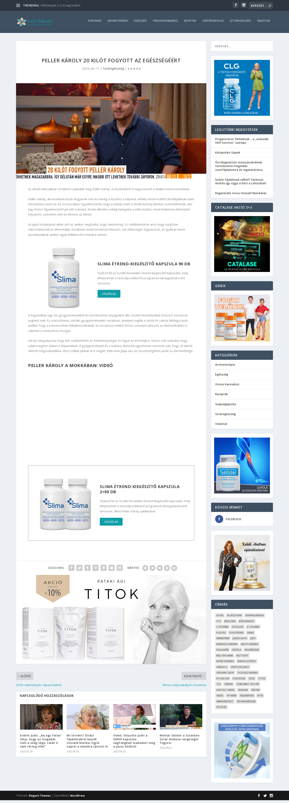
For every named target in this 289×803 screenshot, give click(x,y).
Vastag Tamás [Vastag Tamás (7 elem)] (225, 692)
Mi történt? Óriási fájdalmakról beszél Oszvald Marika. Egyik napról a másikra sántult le (87, 743)
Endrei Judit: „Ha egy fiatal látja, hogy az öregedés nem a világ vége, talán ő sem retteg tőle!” (40, 743)
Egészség (140, 23)
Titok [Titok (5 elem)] (261, 681)
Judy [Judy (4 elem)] (253, 641)
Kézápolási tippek (227, 155)
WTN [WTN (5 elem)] (260, 698)
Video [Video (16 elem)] (219, 698)
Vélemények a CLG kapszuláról (60, 5)
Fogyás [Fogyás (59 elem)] (221, 635)
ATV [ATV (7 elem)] (218, 624)
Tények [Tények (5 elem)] (228, 687)
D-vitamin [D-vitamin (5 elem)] (253, 629)
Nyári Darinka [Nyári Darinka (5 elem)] (225, 664)
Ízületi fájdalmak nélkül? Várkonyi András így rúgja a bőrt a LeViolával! (240, 184)
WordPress (77, 798)
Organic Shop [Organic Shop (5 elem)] (225, 675)
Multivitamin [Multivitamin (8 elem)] (224, 658)
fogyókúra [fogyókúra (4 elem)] (236, 635)
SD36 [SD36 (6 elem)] (252, 681)
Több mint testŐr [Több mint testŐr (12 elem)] (247, 687)
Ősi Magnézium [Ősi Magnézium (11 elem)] (246, 704)
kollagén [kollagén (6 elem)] (222, 652)
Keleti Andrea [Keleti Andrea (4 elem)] (249, 647)
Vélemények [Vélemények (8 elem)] (247, 698)
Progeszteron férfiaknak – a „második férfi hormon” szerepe (242, 143)
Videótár (263, 23)
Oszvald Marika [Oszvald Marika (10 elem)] (247, 675)
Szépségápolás (213, 23)
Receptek (190, 23)
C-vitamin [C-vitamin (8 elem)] (222, 629)
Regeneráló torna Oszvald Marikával (240, 196)
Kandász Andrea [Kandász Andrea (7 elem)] (227, 647)
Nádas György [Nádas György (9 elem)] (246, 664)
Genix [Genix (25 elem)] (250, 635)
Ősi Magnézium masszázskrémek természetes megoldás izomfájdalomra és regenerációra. (239, 168)
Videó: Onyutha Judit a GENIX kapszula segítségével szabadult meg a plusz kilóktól (134, 743)
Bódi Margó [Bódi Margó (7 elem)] (246, 624)
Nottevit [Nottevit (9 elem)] (242, 658)
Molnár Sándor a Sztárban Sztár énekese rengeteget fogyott (179, 741)
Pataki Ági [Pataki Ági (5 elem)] (222, 681)
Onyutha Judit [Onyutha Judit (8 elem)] (240, 670)
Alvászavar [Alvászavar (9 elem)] (234, 618)
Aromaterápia (117, 23)
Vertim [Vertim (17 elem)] (255, 692)
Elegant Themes (40, 798)
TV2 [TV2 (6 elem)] (218, 687)
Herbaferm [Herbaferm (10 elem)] (222, 641)
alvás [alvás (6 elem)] (220, 618)
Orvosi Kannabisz (165, 23)
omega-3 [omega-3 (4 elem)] (221, 670)
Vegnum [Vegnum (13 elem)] (243, 692)
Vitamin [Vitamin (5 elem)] (231, 698)
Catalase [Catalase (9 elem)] (237, 629)
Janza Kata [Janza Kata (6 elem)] (240, 641)
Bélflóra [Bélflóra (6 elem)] (230, 624)
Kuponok (94, 23)
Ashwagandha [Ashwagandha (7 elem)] (254, 618)
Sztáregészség (240, 23)
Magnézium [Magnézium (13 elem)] (252, 652)
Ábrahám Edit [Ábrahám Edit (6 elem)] (224, 704)
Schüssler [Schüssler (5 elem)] (239, 681)
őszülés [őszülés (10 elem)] (221, 710)
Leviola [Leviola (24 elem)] (236, 652)
